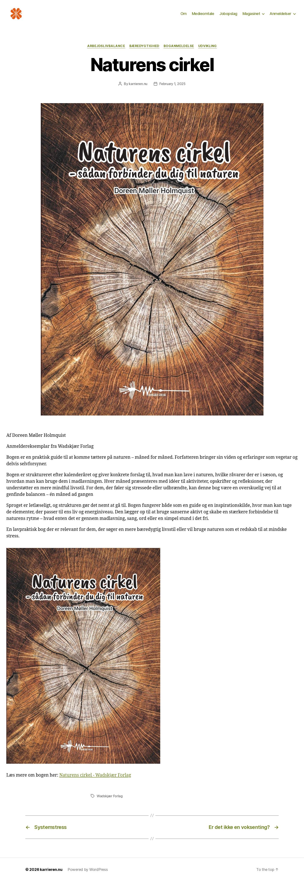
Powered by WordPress (88, 873)
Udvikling (207, 49)
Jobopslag (228, 15)
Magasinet (251, 15)
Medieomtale (203, 15)
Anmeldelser (280, 15)
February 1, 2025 (172, 87)
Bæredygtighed (144, 49)
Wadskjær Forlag (110, 799)
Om (183, 15)
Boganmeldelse (179, 49)
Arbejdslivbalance (106, 49)
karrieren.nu (138, 87)
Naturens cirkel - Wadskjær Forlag (95, 779)
